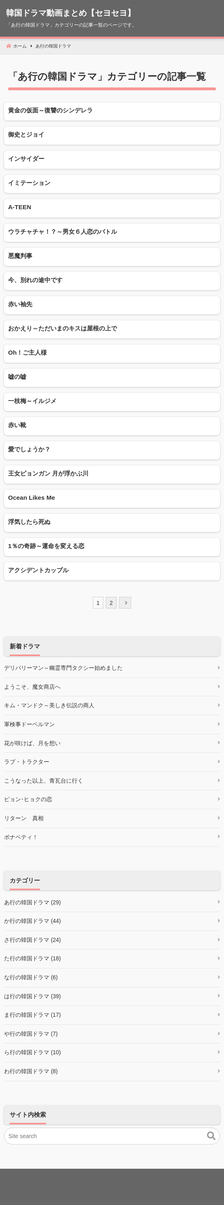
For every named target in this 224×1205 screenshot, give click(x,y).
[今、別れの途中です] (112, 281)
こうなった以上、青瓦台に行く (43, 780)
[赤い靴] (112, 426)
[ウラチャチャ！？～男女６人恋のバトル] (112, 233)
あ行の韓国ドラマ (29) (32, 902)
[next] (125, 603)
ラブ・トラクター (26, 761)
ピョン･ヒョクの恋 (28, 799)
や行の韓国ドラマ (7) (31, 1033)
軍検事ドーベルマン (29, 724)
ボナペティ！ (21, 837)
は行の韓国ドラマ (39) (32, 996)
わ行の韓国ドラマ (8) (31, 1071)
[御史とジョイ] (112, 136)
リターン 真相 (24, 818)
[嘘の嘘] (112, 378)
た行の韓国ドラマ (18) (32, 958)
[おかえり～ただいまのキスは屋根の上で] (112, 329)
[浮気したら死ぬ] (112, 523)
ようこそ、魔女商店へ (32, 687)
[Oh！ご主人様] (112, 354)
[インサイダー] (112, 160)
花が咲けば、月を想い (32, 743)
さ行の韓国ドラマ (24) (32, 940)
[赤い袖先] (112, 305)
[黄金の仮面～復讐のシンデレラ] (112, 111)
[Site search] (112, 1136)
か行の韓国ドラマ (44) (32, 921)
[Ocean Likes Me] (112, 499)
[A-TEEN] (112, 208)
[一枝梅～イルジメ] (112, 402)
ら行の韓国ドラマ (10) (32, 1052)
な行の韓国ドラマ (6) (31, 977)
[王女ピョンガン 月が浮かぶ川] (112, 475)
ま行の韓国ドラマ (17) (32, 1015)
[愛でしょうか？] (112, 450)
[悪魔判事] (112, 257)
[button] (211, 1136)
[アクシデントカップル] (112, 571)
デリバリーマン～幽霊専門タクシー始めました (63, 668)
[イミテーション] (112, 184)
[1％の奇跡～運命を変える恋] (112, 547)
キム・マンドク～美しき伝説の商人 (49, 705)
